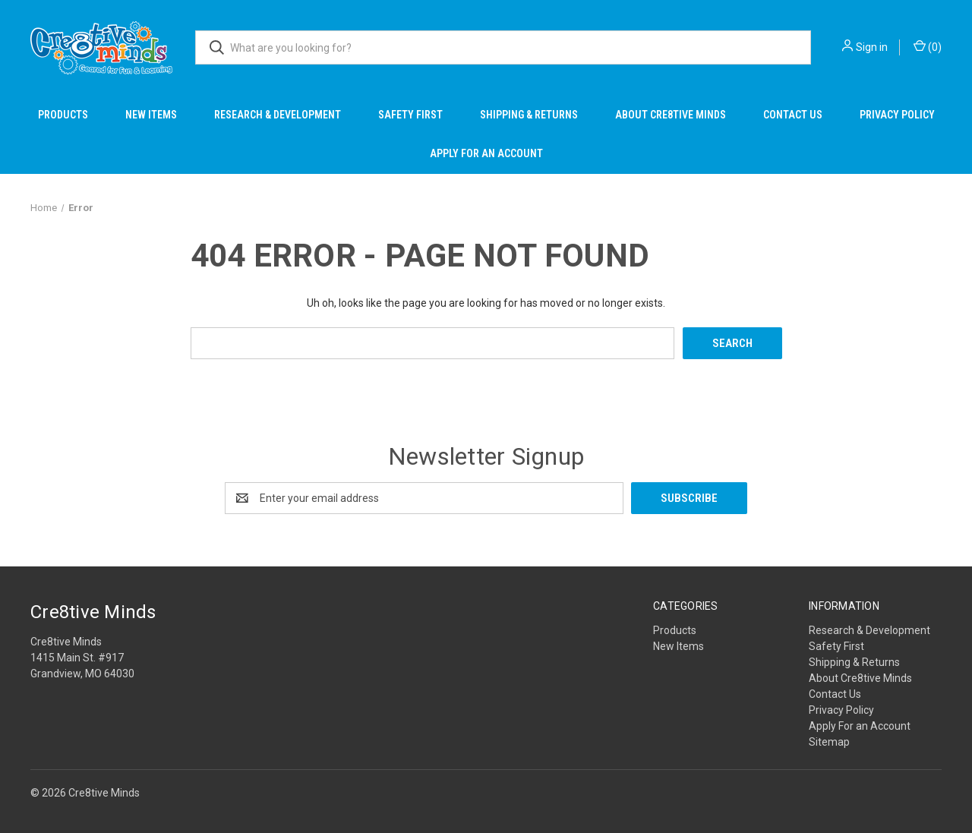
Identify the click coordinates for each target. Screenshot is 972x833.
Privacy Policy (897, 115)
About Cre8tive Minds (670, 115)
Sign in (872, 47)
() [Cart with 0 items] (928, 46)
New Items (151, 115)
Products (63, 115)
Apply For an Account (486, 153)
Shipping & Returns (529, 115)
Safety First (410, 115)
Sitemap (829, 742)
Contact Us (792, 115)
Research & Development (277, 115)
